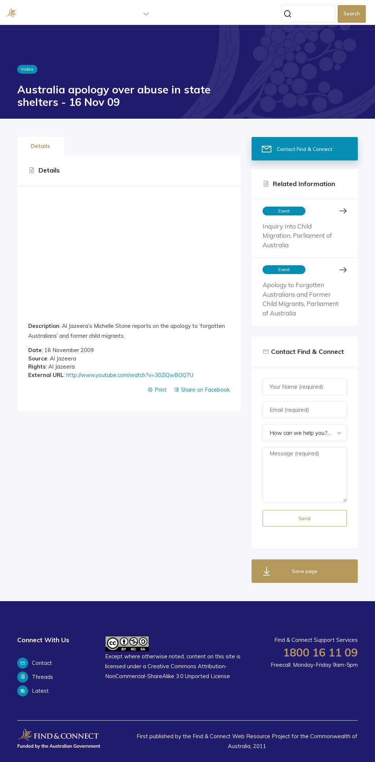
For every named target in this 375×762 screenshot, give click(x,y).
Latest (162, 14)
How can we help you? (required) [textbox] (305, 432)
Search (352, 13)
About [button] (131, 14)
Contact (34, 663)
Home (110, 14)
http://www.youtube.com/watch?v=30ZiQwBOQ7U (129, 374)
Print (156, 389)
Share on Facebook (202, 389)
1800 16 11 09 (320, 652)
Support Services (200, 14)
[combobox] (305, 433)
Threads (35, 677)
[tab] (42, 144)
